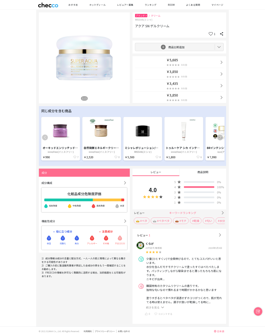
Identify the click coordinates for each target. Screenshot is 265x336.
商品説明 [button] (202, 172)
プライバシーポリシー (105, 331)
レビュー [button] (155, 172)
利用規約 (88, 331)
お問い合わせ (124, 331)
